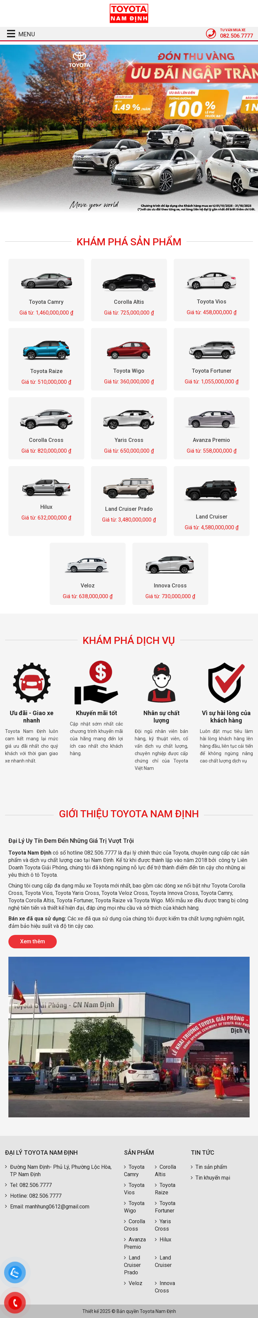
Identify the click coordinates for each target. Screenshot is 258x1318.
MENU (18, 34)
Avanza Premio (211, 440)
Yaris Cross (129, 440)
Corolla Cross (46, 440)
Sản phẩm (139, 1152)
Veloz (88, 586)
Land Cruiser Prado (129, 509)
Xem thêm (32, 941)
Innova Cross (170, 586)
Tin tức (202, 1152)
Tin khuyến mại (210, 1178)
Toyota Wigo (128, 371)
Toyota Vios (211, 301)
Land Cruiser (211, 516)
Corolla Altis (129, 302)
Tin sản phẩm (209, 1167)
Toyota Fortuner (211, 371)
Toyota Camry (46, 302)
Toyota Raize (46, 371)
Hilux (46, 507)
